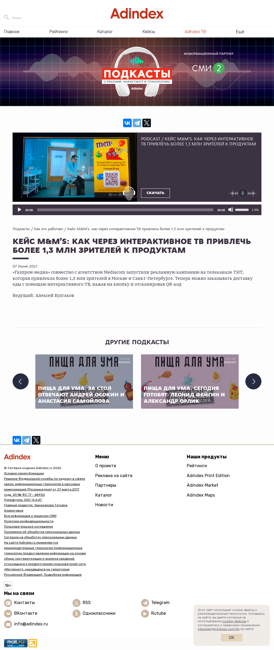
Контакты (24, 602)
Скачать (155, 193)
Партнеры (105, 485)
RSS (87, 602)
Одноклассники (99, 613)
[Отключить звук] (230, 209)
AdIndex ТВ (195, 31)
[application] (137, 209)
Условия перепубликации (24, 473)
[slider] (125, 209)
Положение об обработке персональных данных (42, 532)
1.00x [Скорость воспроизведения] (255, 209)
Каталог (103, 495)
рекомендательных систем (218, 629)
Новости (104, 504)
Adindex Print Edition (208, 475)
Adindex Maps (201, 495)
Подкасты (21, 228)
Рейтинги (197, 465)
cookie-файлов (234, 621)
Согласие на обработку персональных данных (40, 537)
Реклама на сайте (113, 475)
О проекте (105, 465)
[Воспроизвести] (19, 209)
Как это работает (48, 228)
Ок (231, 637)
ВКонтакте (25, 613)
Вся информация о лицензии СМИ (30, 516)
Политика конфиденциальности (29, 521)
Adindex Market (202, 485)
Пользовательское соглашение (28, 526)
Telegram (160, 602)
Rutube (158, 613)
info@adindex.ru (31, 623)
